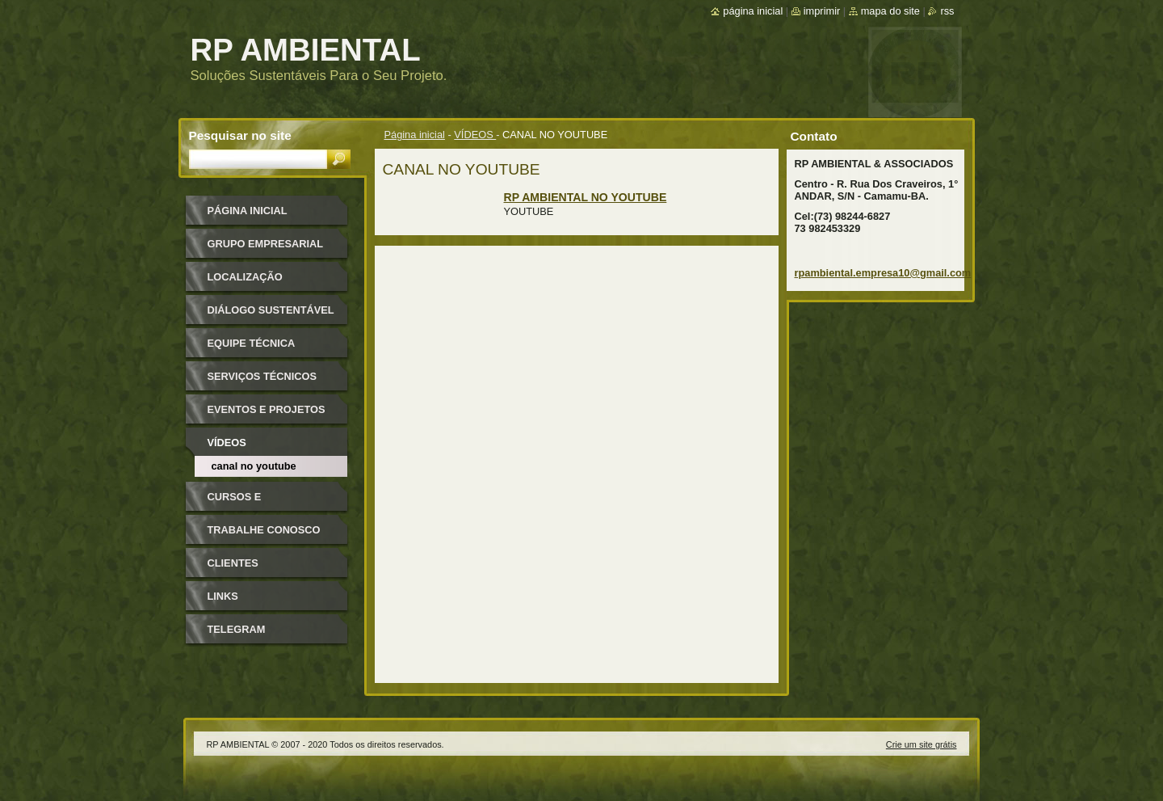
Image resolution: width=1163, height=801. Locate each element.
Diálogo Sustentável (271, 310)
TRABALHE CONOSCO (264, 530)
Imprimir (822, 11)
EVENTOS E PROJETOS (266, 409)
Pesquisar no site (240, 135)
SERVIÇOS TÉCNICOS (262, 376)
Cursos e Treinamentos (249, 502)
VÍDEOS (475, 135)
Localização (245, 277)
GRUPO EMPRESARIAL (266, 244)
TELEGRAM (237, 629)
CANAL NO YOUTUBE (254, 466)
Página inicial (414, 135)
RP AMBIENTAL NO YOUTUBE (585, 197)
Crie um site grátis (921, 744)
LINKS (223, 596)
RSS (947, 11)
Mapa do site (890, 11)
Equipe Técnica (252, 343)
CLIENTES (233, 563)
